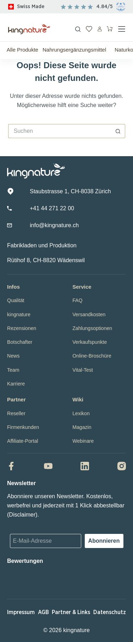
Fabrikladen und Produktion (42, 245)
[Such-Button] (118, 131)
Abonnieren (104, 541)
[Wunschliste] (89, 29)
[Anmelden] (99, 29)
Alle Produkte (22, 50)
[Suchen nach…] (59, 131)
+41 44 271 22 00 (52, 208)
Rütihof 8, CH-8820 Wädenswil (46, 260)
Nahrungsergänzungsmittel (74, 50)
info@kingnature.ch (54, 225)
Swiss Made (30, 6)
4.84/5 (104, 6)
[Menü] (121, 29)
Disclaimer (22, 515)
